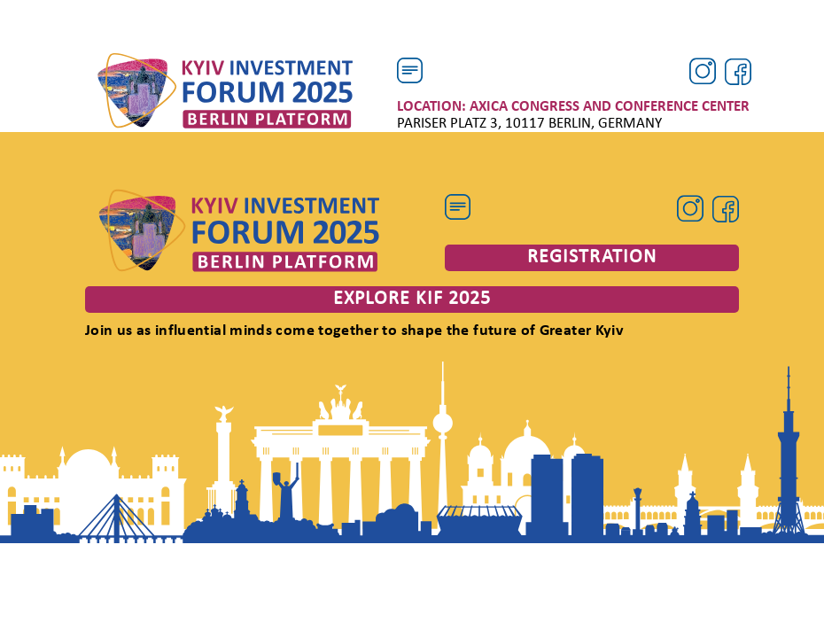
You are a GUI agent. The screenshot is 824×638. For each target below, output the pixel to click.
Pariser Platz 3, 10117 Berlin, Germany (574, 114)
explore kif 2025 (412, 299)
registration (592, 257)
